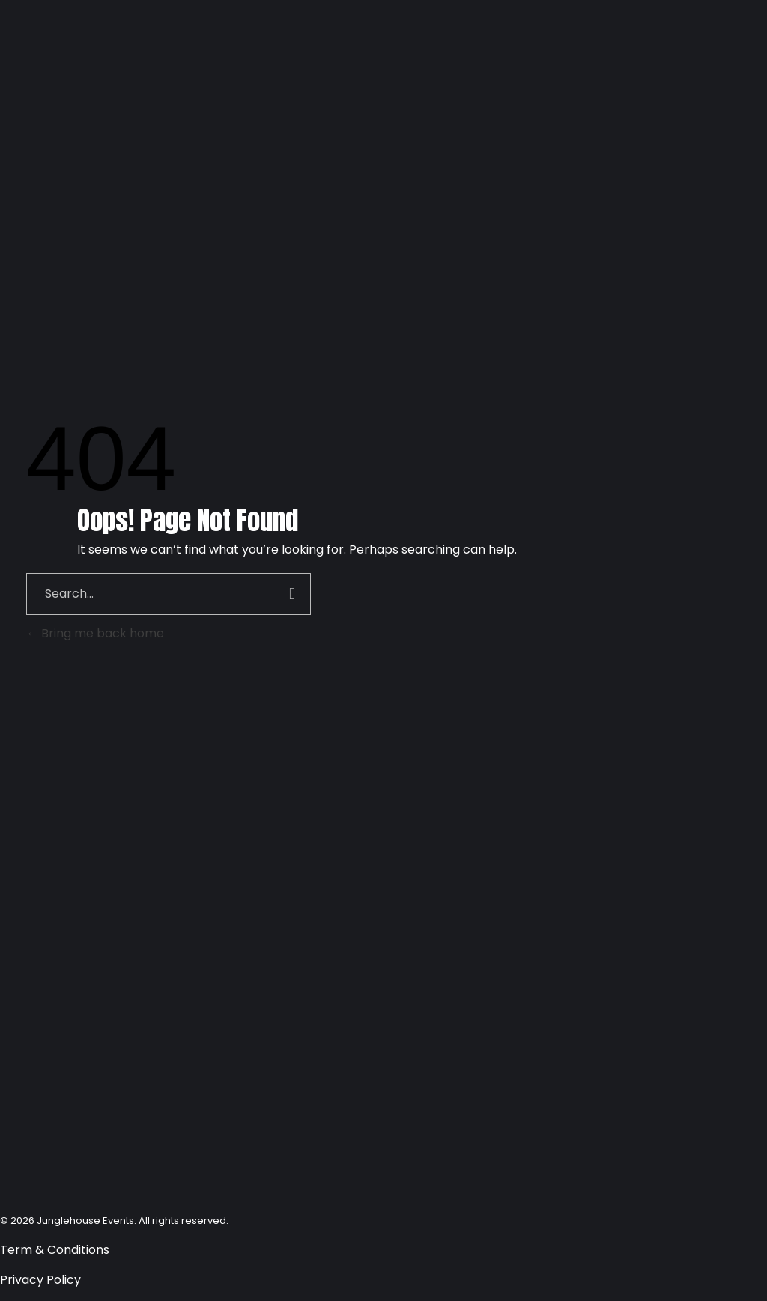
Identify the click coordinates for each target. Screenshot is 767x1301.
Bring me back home (95, 633)
